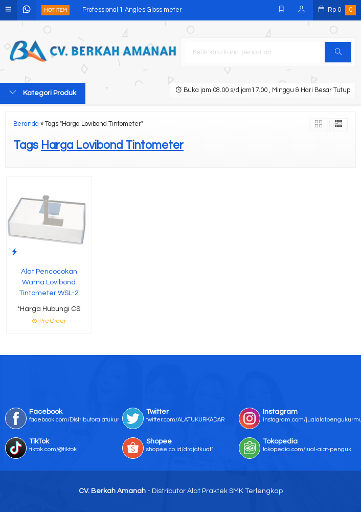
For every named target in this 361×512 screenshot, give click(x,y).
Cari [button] (338, 55)
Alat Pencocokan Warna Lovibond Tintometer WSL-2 (49, 282)
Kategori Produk (42, 92)
